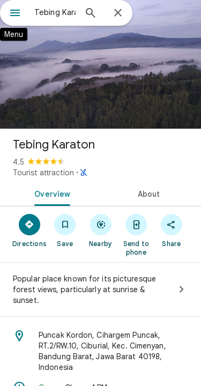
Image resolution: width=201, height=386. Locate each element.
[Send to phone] (136, 234)
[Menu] (15, 14)
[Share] (171, 230)
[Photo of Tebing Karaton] (100, 64)
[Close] (117, 13)
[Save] (65, 230)
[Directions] (29, 230)
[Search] (90, 14)
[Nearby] (100, 230)
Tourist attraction (43, 172)
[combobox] (55, 12)
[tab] (50, 193)
